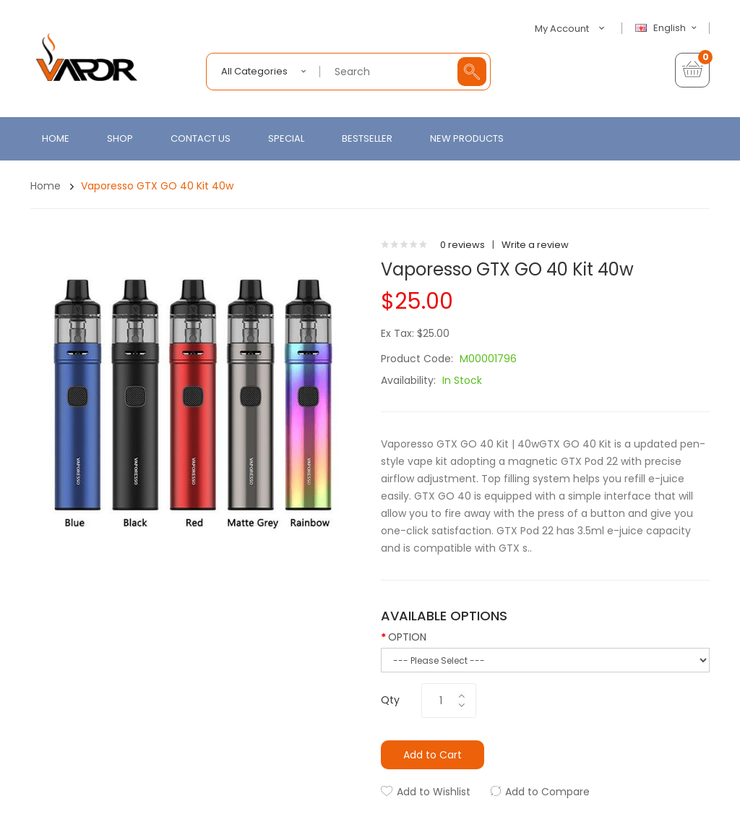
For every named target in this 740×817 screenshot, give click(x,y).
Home (45, 186)
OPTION (407, 637)
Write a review (535, 245)
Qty (390, 700)
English (667, 28)
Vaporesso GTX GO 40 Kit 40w (157, 186)
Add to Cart (432, 755)
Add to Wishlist (433, 791)
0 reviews (462, 245)
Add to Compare (547, 791)
